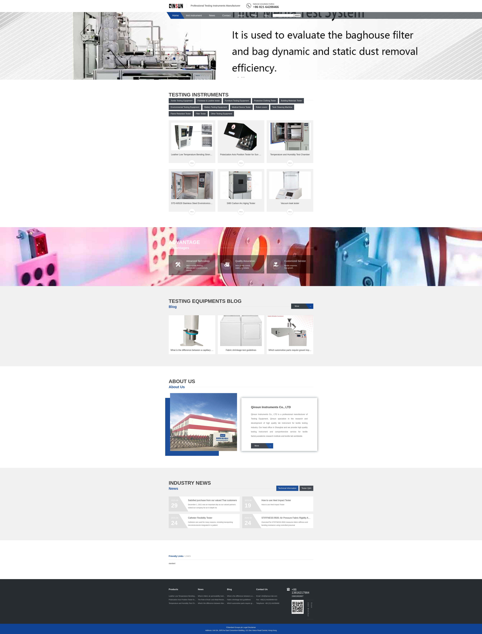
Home (175, 15)
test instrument (194, 15)
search (297, 15)
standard (172, 563)
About (241, 15)
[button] (238, 77)
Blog (266, 15)
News (212, 15)
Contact (226, 15)
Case (254, 15)
